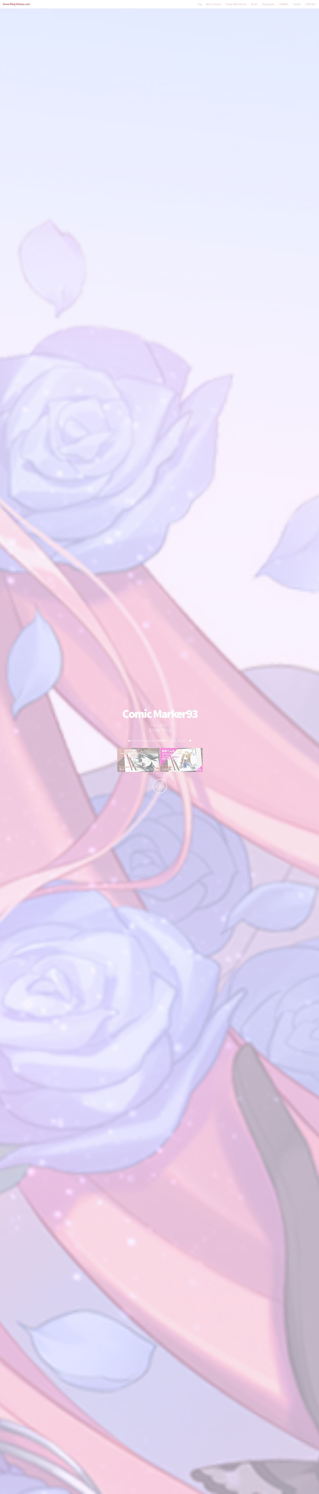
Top (199, 4)
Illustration (268, 4)
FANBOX (283, 4)
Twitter (297, 4)
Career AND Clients (236, 4)
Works (254, 4)
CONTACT (311, 4)
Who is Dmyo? (213, 4)
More (160, 786)
